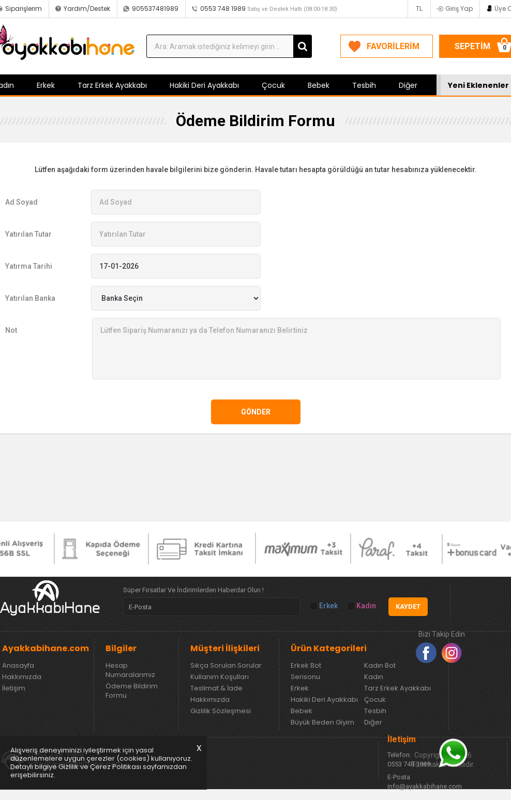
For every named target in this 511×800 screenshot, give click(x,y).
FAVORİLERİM (393, 46)
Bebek (318, 85)
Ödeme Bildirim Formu (132, 691)
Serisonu (305, 677)
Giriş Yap (459, 8)
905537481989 (155, 8)
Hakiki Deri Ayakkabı (204, 85)
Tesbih (364, 85)
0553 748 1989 (268, 8)
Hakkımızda (21, 677)
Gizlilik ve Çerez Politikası (99, 767)
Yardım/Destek (87, 8)
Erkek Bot (306, 665)
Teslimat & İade (216, 688)
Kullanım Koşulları (219, 677)
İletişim (13, 688)
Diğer (408, 85)
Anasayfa (18, 665)
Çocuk (273, 85)
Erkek (46, 85)
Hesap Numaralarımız (130, 670)
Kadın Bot (380, 665)
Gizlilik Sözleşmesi (220, 711)
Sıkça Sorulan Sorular (226, 665)
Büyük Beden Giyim (322, 722)
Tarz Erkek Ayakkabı (112, 85)
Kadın (362, 606)
